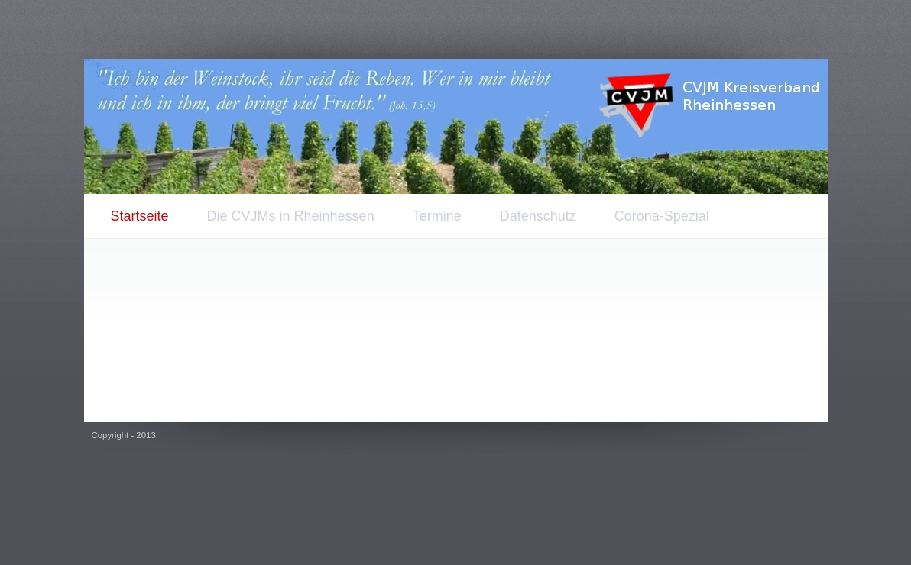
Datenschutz (538, 216)
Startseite (140, 216)
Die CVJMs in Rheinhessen (290, 216)
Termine (437, 216)
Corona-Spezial (661, 216)
